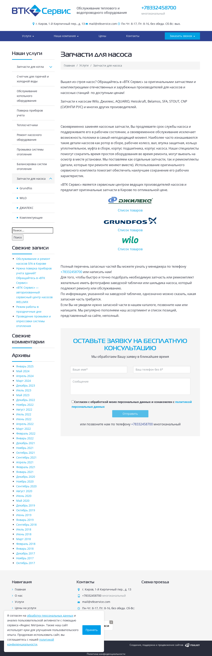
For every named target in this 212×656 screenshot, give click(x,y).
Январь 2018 (25, 548)
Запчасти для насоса (34, 178)
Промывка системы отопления (30, 152)
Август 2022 (24, 409)
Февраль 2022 (25, 433)
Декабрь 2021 (25, 443)
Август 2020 (24, 491)
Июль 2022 (23, 414)
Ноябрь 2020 (25, 481)
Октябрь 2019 (25, 510)
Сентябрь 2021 (26, 457)
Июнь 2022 (23, 419)
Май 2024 (22, 371)
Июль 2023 (23, 390)
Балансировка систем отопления (32, 166)
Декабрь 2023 (25, 385)
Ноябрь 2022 (25, 405)
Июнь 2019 (23, 515)
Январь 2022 (25, 438)
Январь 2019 (25, 520)
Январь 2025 (25, 366)
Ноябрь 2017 (25, 558)
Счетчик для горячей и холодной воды (33, 79)
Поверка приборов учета (30, 113)
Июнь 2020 (23, 496)
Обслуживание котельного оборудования (27, 96)
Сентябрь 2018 (26, 524)
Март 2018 (23, 539)
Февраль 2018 (25, 544)
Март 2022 (23, 429)
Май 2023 (22, 395)
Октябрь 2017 (25, 563)
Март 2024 (23, 381)
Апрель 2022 (25, 424)
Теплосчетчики (27, 125)
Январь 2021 (25, 472)
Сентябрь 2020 (26, 486)
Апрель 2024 (25, 376)
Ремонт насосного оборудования (29, 137)
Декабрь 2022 (25, 400)
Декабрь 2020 (25, 477)
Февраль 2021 (25, 467)
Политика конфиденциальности (106, 654)
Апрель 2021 (25, 462)
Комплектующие (31, 217)
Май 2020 (22, 500)
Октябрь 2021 (25, 453)
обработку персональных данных (50, 615)
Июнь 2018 (23, 534)
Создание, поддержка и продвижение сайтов (156, 645)
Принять (92, 630)
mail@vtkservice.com (103, 24)
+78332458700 (158, 8)
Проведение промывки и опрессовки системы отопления (33, 321)
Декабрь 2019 (25, 505)
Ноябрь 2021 (25, 448)
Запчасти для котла (34, 66)
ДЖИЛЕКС (26, 208)
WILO (23, 198)
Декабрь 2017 (25, 553)
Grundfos (26, 188)
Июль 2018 (23, 529)
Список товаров (130, 204)
